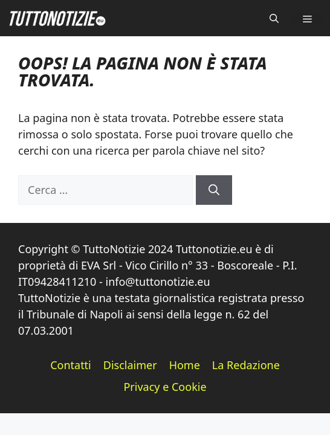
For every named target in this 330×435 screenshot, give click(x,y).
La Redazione (246, 365)
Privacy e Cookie (164, 386)
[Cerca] (214, 190)
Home (184, 365)
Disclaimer (130, 365)
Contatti (70, 365)
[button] (274, 18)
